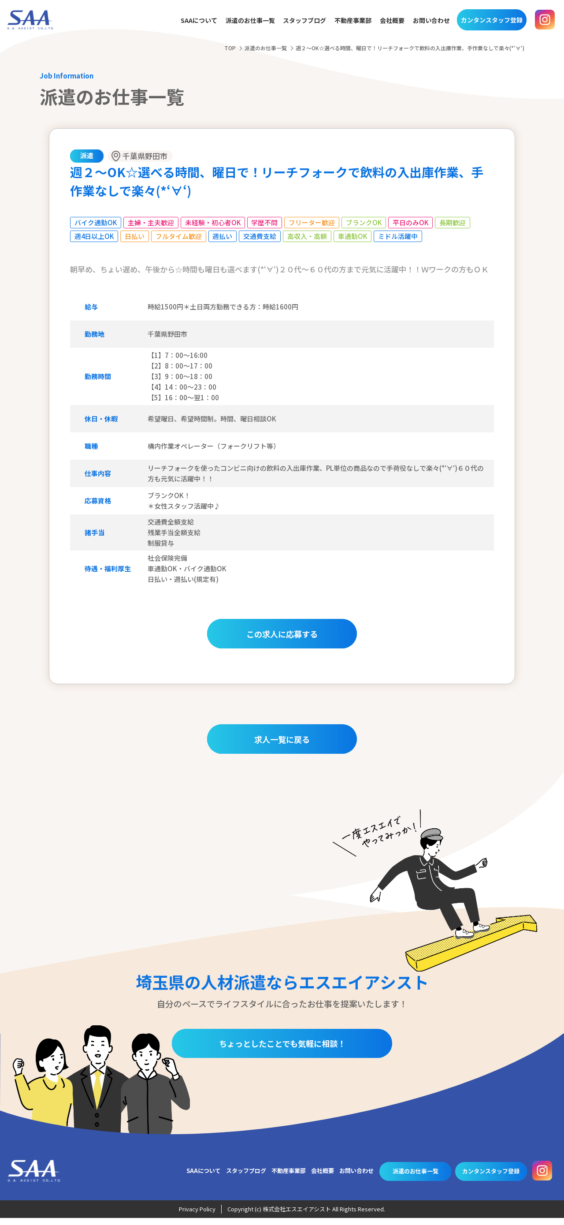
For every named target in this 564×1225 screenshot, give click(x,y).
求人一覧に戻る (282, 745)
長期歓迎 (455, 222)
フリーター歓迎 (313, 222)
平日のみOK (412, 222)
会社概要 (392, 20)
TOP (230, 48)
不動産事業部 (352, 20)
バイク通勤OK (95, 222)
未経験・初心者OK (213, 222)
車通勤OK (354, 236)
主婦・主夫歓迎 (151, 222)
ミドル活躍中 (399, 236)
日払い (135, 236)
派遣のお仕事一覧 (250, 20)
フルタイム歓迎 (179, 236)
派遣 (86, 155)
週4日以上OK (94, 236)
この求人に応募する (282, 634)
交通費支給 (261, 236)
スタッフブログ (304, 20)
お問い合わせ (431, 20)
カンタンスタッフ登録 (492, 19)
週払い (224, 236)
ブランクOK (365, 222)
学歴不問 (265, 222)
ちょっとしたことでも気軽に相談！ (282, 1050)
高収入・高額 (308, 236)
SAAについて (199, 20)
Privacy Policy (197, 1216)
